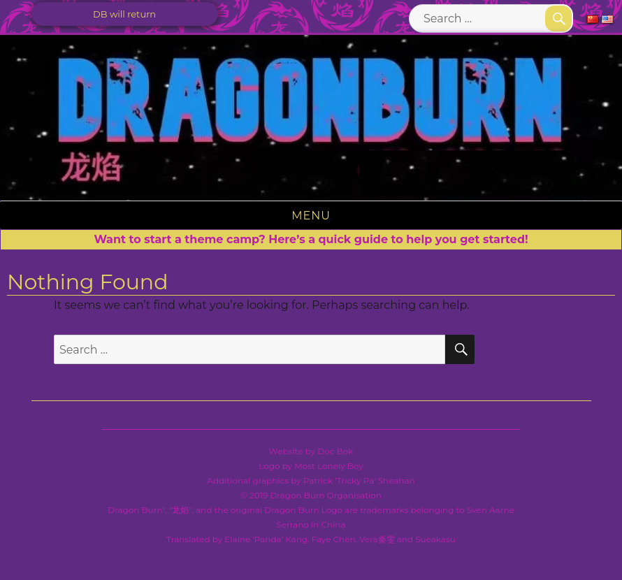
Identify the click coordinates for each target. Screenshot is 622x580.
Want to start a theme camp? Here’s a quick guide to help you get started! (311, 239)
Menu (311, 215)
